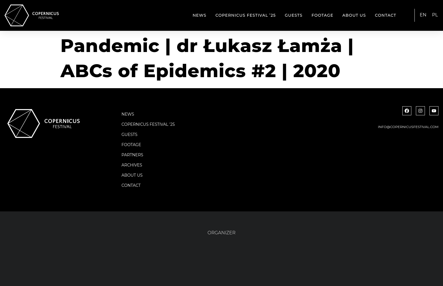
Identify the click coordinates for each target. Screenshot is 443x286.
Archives (131, 165)
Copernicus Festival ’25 (246, 15)
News (200, 15)
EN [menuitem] (423, 15)
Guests (294, 15)
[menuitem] (423, 15)
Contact (385, 15)
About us (354, 15)
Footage (322, 15)
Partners (132, 154)
